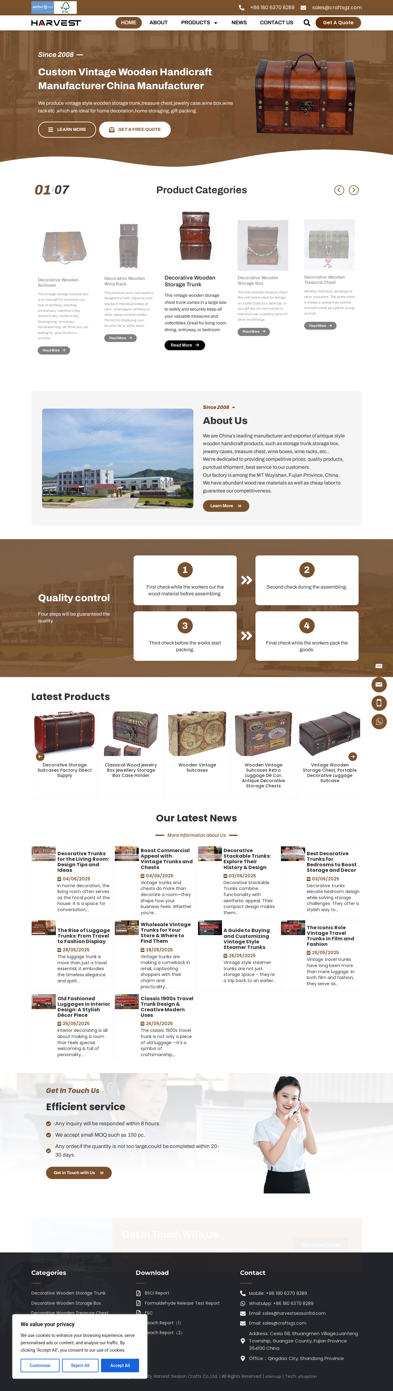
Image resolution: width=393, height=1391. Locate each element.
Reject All (80, 1365)
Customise (40, 1365)
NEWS (239, 22)
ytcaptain (308, 1376)
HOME (128, 22)
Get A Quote (338, 22)
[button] (307, 23)
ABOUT (159, 22)
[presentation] (40, 769)
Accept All (120, 1365)
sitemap (272, 1376)
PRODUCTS (199, 23)
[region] (79, 1346)
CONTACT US (276, 22)
